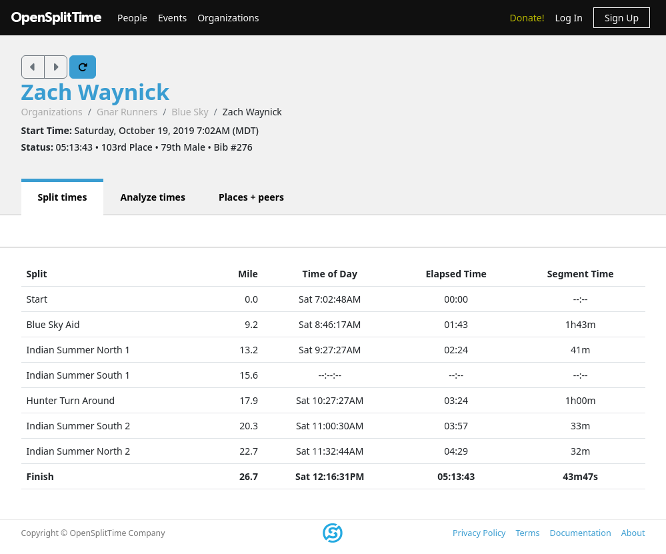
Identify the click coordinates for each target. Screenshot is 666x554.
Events (172, 17)
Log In (568, 17)
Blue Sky (189, 111)
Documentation (580, 533)
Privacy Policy (479, 533)
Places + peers (251, 197)
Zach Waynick (95, 92)
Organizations (228, 17)
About (633, 533)
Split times (62, 197)
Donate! (527, 17)
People (132, 17)
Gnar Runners (127, 111)
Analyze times (152, 197)
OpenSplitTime (56, 18)
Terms (527, 533)
